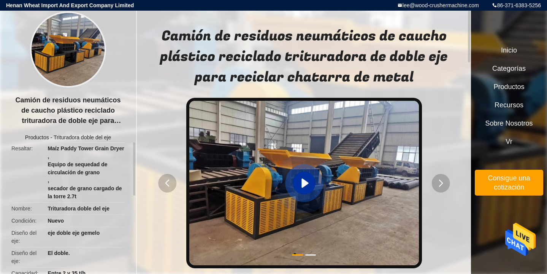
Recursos (509, 105)
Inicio (509, 50)
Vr (509, 141)
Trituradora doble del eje (82, 137)
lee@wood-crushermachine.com (441, 5)
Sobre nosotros (509, 123)
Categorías (509, 68)
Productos (37, 137)
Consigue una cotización (509, 182)
